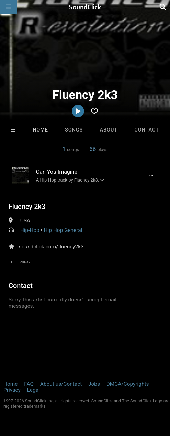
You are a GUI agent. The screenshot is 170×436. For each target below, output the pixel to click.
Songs (74, 130)
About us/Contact (61, 384)
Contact (146, 130)
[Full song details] (151, 175)
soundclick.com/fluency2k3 (51, 247)
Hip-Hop (29, 230)
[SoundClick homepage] (85, 6)
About (109, 130)
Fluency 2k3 (27, 206)
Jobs (94, 384)
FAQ (29, 384)
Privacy (12, 390)
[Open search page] (163, 7)
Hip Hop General (63, 230)
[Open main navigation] (8, 7)
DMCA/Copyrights (127, 384)
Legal (33, 390)
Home (40, 130)
